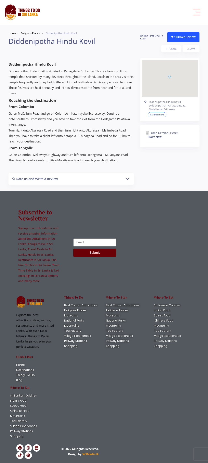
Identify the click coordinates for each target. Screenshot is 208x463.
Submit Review (183, 37)
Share (171, 49)
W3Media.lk (90, 454)
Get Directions (157, 114)
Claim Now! (155, 137)
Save (191, 49)
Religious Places (30, 33)
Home (12, 33)
